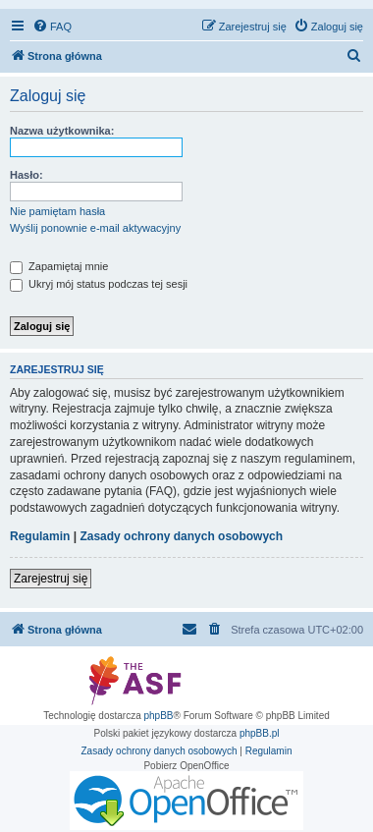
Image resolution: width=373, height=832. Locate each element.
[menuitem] (52, 26)
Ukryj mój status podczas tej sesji (98, 284)
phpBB (159, 715)
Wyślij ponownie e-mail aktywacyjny (95, 228)
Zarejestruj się (50, 578)
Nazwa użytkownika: (62, 131)
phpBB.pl (260, 733)
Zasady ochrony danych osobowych (181, 536)
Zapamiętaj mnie (59, 266)
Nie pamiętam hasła (57, 211)
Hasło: (26, 175)
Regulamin (40, 536)
